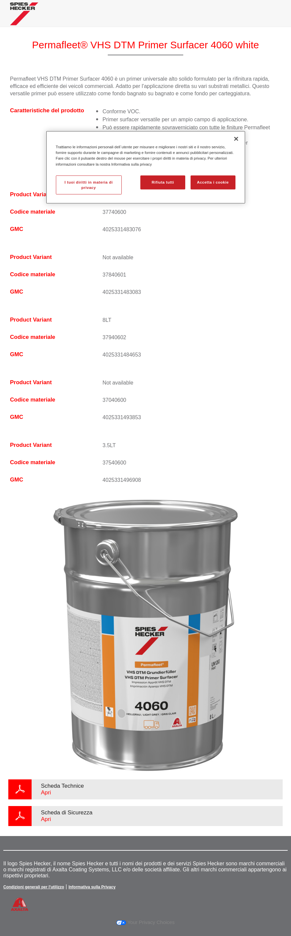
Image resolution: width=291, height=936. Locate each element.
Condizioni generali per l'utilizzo (33, 887)
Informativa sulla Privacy (92, 887)
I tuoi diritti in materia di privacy (89, 184)
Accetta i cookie (213, 182)
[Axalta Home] (24, 19)
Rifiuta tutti (163, 182)
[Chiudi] (236, 139)
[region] (145, 167)
